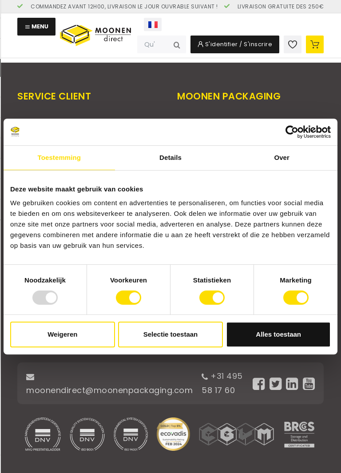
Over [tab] (281, 157)
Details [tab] (170, 157)
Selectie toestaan (170, 334)
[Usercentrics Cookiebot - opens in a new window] (292, 132)
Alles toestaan (278, 334)
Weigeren (62, 334)
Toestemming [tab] (59, 157)
